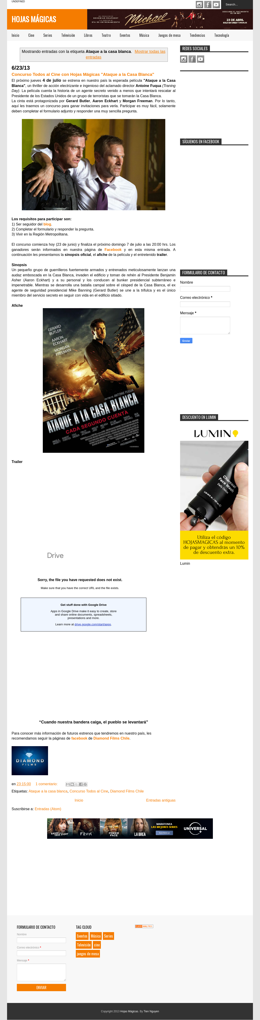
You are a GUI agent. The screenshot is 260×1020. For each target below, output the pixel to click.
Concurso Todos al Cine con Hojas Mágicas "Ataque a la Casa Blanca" (83, 74)
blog (47, 224)
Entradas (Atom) (48, 809)
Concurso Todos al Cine (88, 791)
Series (47, 35)
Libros (88, 35)
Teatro (106, 35)
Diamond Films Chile (127, 791)
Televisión (68, 35)
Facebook (208, 4)
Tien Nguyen (151, 1011)
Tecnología (221, 35)
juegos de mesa (88, 953)
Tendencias (197, 35)
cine (97, 945)
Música (144, 35)
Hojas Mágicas (34, 19)
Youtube (216, 4)
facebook (79, 738)
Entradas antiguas (161, 800)
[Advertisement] (214, 102)
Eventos (125, 35)
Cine (31, 35)
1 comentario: (47, 784)
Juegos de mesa (169, 35)
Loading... (80, 633)
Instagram (199, 4)
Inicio (15, 35)
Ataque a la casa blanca (48, 791)
